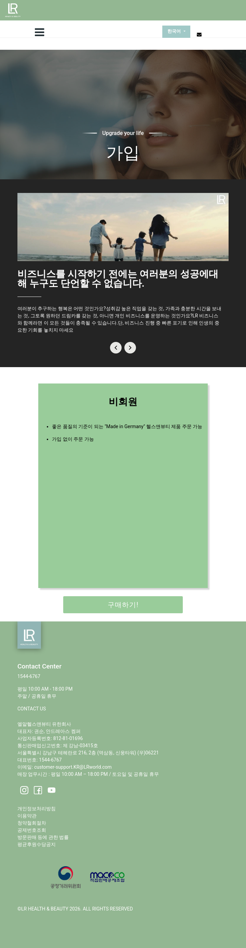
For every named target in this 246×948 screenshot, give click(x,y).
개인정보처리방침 (36, 808)
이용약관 (27, 815)
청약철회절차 (31, 823)
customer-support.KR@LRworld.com (73, 767)
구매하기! (123, 605)
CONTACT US (31, 708)
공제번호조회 (31, 830)
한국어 (174, 31)
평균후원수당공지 (36, 844)
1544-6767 (28, 676)
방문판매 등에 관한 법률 (43, 837)
